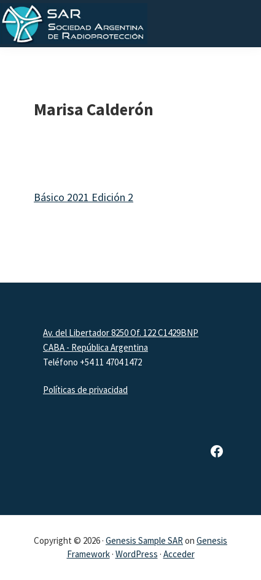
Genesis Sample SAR (144, 540)
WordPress (136, 554)
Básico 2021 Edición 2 (83, 197)
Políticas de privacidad (85, 389)
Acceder (179, 554)
